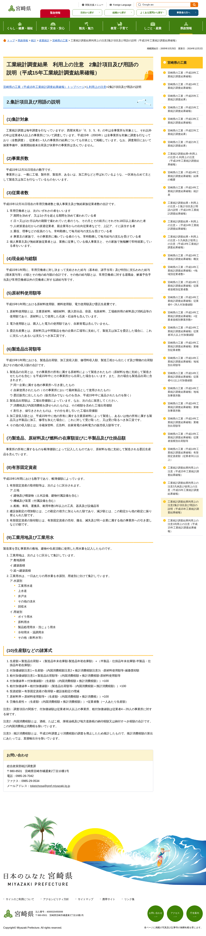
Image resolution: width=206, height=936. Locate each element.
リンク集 (129, 899)
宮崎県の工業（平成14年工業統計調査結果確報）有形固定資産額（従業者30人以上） (183, 454)
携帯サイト (108, 899)
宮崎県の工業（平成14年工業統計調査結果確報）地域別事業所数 (183, 392)
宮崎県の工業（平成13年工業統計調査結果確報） (183, 121)
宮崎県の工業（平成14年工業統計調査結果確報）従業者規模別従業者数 (183, 286)
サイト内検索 (139, 5)
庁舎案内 (194, 913)
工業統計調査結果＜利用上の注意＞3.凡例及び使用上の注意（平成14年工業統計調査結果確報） (183, 242)
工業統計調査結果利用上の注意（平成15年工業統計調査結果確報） (183, 471)
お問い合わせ (155, 913)
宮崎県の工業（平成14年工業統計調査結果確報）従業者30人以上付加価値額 (183, 331)
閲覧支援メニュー (94, 5)
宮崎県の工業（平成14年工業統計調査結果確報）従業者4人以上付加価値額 (183, 377)
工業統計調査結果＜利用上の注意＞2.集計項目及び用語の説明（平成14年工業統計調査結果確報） (183, 208)
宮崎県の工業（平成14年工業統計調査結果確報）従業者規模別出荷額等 (183, 437)
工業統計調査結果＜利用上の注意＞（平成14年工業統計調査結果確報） (183, 225)
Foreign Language (122, 5)
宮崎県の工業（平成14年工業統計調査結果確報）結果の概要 (183, 176)
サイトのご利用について (20, 899)
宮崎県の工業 (60, 40)
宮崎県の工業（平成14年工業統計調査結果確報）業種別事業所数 (183, 407)
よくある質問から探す (151, 12)
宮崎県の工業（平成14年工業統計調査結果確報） (183, 86)
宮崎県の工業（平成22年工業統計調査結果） (183, 132)
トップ (11, 40)
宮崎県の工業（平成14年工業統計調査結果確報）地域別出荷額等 (183, 362)
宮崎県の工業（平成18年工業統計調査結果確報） (183, 74)
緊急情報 (55, 12)
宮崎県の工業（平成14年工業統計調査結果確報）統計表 (183, 191)
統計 (33, 40)
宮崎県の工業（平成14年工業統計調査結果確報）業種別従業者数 (183, 346)
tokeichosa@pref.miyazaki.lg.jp (50, 786)
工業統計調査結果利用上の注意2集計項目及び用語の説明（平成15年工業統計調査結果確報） (183, 507)
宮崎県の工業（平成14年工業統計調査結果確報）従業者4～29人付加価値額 (183, 301)
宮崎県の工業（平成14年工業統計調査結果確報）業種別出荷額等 (183, 422)
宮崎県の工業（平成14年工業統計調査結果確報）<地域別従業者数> (183, 271)
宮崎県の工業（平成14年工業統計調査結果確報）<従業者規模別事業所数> (183, 316)
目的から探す (87, 12)
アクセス (175, 913)
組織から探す (119, 12)
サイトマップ (85, 899)
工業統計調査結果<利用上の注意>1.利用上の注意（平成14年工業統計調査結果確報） (183, 159)
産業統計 (44, 40)
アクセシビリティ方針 (56, 899)
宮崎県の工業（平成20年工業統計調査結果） (183, 98)
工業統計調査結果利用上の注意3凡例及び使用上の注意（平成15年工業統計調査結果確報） (183, 488)
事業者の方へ (183, 12)
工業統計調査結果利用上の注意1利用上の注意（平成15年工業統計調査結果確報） (183, 526)
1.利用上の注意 (96, 87)
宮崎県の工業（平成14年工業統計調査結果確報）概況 (183, 257)
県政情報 (23, 40)
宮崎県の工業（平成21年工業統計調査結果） (183, 144)
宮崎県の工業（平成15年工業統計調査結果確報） (183, 109)
